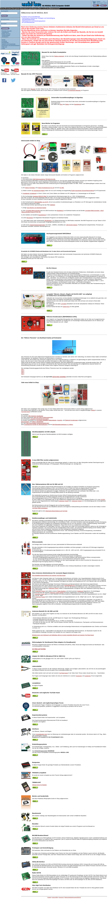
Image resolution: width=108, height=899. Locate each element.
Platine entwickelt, (59, 56)
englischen (88, 676)
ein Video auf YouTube (39, 649)
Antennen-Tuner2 (77, 501)
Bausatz (33, 89)
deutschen (79, 676)
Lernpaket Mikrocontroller (33, 210)
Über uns (4, 46)
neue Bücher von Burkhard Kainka (36, 207)
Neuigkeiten (5, 42)
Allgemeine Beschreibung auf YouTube (56, 511)
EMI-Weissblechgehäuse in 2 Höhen (62, 424)
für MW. (62, 187)
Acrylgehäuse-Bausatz (74, 90)
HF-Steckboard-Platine (38, 190)
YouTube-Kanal (25, 411)
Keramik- (59, 420)
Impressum (61, 897)
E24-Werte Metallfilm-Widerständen (46, 420)
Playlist (93, 410)
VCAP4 (103, 499)
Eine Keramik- (25, 421)
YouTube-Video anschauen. (40, 508)
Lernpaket (63, 303)
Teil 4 (22, 374)
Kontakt (49, 897)
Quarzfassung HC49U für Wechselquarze (36, 424)
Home (3, 39)
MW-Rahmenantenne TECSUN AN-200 (44, 179)
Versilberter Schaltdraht (29, 193)
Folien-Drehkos (61, 591)
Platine (67, 104)
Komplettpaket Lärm (41, 734)
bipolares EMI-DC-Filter (39, 196)
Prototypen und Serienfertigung (11, 45)
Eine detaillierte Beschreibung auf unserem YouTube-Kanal (48, 575)
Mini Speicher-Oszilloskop (36, 416)
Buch (61, 104)
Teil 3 (22, 372)
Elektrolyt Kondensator (71, 420)
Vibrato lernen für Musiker (39, 785)
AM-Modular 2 (48, 220)
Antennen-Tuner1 (64, 501)
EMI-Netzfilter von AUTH (41, 202)
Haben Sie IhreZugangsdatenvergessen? (6, 35)
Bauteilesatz (77, 104)
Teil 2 (22, 371)
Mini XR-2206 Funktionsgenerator (43, 417)
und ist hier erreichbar (59, 376)
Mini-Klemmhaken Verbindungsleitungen (37, 423)
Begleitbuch (60, 210)
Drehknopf (80, 591)
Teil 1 (22, 369)
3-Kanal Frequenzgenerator (37, 225)
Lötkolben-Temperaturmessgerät (39, 419)
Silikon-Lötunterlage (37, 421)
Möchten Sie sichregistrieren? (7, 31)
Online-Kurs (66, 306)
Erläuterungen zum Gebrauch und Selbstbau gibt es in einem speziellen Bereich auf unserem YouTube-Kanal (63, 635)
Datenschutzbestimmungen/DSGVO (73, 897)
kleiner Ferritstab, (30, 187)
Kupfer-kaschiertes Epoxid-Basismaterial (82, 190)
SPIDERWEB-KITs (69, 585)
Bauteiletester (42, 215)
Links (3, 48)
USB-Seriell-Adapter (71, 225)
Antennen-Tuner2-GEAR (57, 592)
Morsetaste (30, 217)
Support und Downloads (8, 44)
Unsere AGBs (55, 897)
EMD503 (52, 205)
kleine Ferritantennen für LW (46, 187)
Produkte (4, 41)
